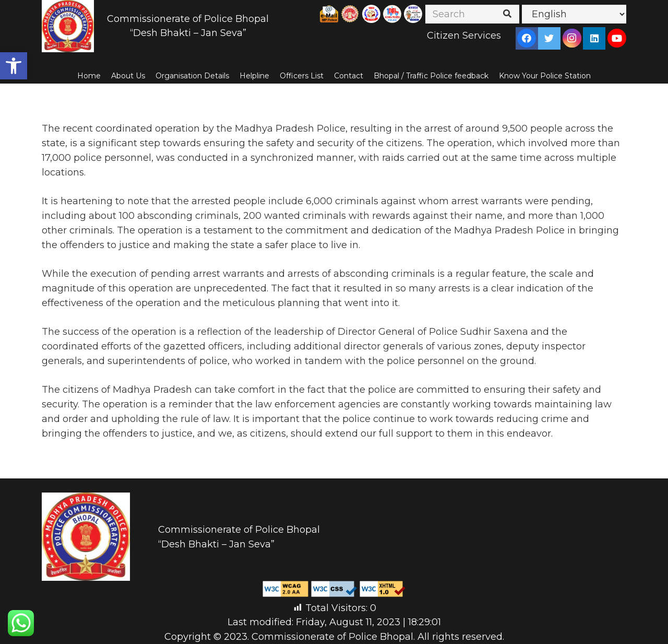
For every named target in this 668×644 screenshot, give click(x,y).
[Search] (472, 14)
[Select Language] (574, 14)
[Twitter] (549, 38)
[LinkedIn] (594, 38)
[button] (13, 65)
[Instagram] (572, 38)
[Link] (68, 26)
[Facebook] (526, 38)
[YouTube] (616, 38)
